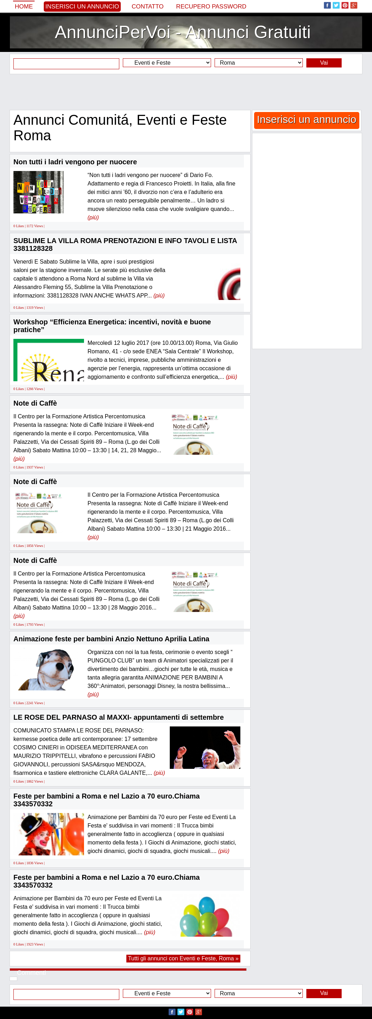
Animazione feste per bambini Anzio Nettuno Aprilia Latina (111, 639)
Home (24, 6)
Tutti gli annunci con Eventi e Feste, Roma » (183, 958)
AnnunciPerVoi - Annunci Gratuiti (183, 32)
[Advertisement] (186, 92)
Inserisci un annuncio (82, 6)
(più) (93, 217)
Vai (324, 63)
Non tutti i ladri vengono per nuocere (75, 162)
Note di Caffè (35, 403)
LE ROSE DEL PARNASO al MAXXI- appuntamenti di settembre (118, 717)
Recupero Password (211, 6)
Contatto (148, 6)
